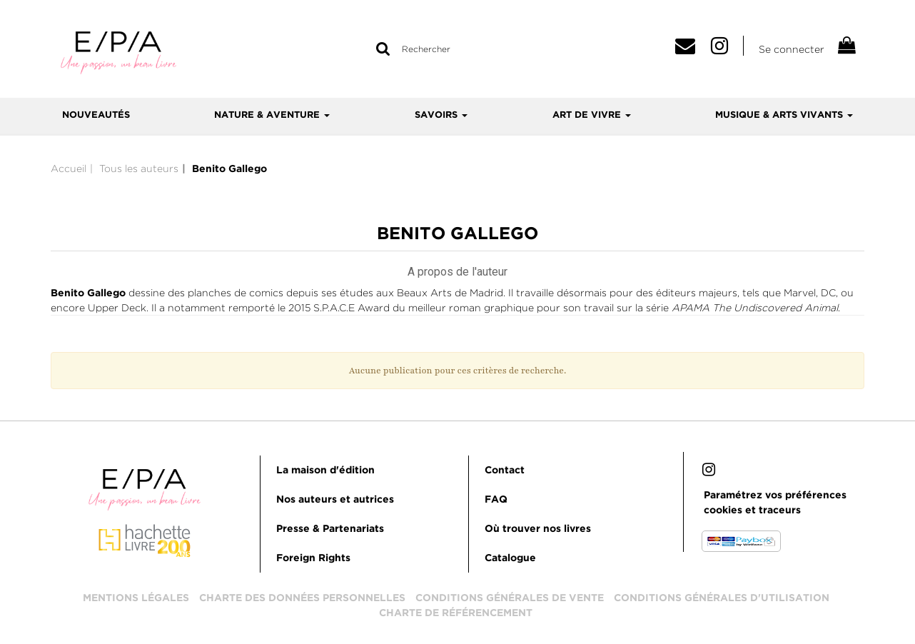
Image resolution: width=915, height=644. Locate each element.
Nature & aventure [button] (272, 115)
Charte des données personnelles (302, 598)
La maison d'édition (325, 470)
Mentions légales (136, 598)
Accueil (68, 168)
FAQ (496, 499)
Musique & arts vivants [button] (784, 115)
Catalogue (510, 558)
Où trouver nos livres (538, 529)
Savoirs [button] (441, 115)
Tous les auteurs (138, 168)
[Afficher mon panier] (845, 47)
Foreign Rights (313, 558)
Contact (505, 470)
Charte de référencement (455, 613)
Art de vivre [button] (591, 115)
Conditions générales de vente (509, 598)
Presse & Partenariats (330, 529)
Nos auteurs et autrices (335, 499)
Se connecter (791, 49)
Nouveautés (96, 115)
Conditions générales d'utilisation (721, 598)
